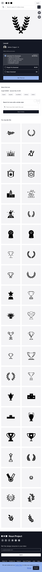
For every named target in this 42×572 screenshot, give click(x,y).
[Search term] (21, 7)
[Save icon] (39, 12)
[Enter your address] (21, 549)
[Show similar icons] (39, 17)
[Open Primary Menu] (2, 3)
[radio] (21, 59)
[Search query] (21, 107)
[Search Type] (3, 7)
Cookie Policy (18, 565)
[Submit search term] (39, 7)
